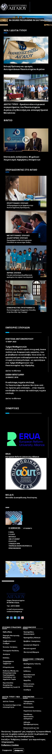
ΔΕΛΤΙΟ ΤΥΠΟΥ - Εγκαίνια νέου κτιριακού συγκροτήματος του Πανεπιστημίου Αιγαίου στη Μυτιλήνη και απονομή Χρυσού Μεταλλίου (26, 108)
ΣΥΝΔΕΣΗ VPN (14, 543)
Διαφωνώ (18, 750)
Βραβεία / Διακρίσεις (32, 641)
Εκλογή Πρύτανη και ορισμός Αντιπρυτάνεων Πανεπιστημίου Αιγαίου (24, 68)
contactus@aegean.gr (15, 611)
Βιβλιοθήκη (7, 632)
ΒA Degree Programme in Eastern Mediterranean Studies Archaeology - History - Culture (26, 25)
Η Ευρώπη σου (8, 667)
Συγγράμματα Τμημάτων (8, 662)
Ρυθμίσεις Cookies (10, 745)
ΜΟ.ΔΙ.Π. (10, 495)
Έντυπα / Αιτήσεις (10, 647)
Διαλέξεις (27, 667)
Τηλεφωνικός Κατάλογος (29, 702)
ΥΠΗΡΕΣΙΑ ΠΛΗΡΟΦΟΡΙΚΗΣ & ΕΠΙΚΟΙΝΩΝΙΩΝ (20, 547)
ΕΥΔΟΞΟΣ (12, 541)
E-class (12, 534)
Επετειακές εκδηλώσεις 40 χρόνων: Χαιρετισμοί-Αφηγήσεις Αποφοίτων (22, 158)
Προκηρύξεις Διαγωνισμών (29, 633)
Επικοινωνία (29, 707)
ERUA (8, 453)
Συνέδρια (27, 690)
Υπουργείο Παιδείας (11, 651)
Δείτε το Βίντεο (13, 370)
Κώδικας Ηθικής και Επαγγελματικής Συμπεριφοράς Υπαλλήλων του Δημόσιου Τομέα (11, 675)
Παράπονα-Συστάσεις (32, 711)
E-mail (11, 532)
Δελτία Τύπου (8, 701)
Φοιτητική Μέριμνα (31, 652)
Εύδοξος (6, 658)
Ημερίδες (27, 680)
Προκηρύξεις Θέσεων (32, 638)
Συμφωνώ (7, 750)
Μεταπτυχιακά (30, 648)
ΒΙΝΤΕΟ (8, 120)
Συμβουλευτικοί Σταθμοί (9, 642)
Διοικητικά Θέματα (31, 645)
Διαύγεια (6, 654)
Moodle (12, 536)
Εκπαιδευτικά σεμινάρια (29, 676)
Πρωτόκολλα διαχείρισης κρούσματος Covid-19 (11, 685)
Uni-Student (14, 539)
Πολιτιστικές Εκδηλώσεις (29, 685)
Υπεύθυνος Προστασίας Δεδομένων (28, 716)
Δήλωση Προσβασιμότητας (31, 723)
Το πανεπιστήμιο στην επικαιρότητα (12, 706)
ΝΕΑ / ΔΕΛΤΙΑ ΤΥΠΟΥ (15, 30)
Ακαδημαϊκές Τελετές (32, 664)
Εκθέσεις (27, 671)
